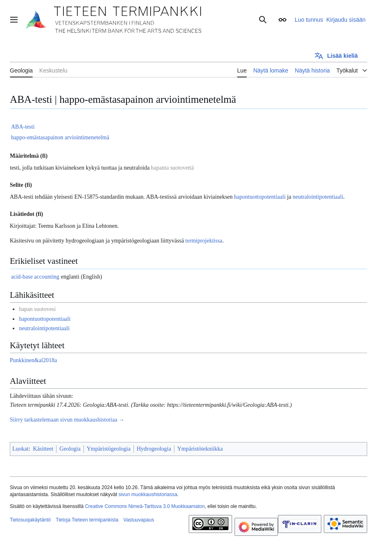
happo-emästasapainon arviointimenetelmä (60, 137)
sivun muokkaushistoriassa (147, 494)
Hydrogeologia (154, 449)
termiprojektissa (203, 241)
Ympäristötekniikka (200, 449)
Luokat (20, 449)
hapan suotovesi (37, 309)
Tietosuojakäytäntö (30, 520)
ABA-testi (23, 127)
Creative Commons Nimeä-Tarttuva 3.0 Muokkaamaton (145, 506)
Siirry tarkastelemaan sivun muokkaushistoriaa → (67, 420)
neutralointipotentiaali (318, 197)
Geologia (69, 449)
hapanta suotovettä (172, 168)
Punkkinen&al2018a (33, 360)
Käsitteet (43, 449)
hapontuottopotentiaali (260, 197)
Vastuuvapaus (138, 520)
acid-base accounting (35, 277)
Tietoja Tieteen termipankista (87, 520)
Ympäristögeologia (109, 449)
